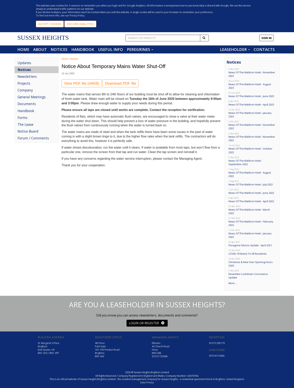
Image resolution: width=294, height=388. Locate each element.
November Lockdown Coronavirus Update (251, 274)
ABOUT (40, 49)
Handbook (26, 110)
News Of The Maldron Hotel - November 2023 (251, 73)
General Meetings (32, 97)
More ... (232, 283)
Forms (22, 117)
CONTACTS (264, 49)
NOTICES (59, 49)
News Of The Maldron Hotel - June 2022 (251, 191)
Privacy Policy (77, 15)
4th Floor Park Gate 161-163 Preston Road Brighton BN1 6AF (107, 349)
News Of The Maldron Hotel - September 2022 (251, 161)
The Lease (25, 124)
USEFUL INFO (110, 49)
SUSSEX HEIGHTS (43, 37)
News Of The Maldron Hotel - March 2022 (251, 210)
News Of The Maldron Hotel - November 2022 (251, 137)
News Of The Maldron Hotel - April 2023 (251, 103)
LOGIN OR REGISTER (146, 323)
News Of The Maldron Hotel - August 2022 (251, 173)
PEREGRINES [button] (140, 49)
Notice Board (28, 131)
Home (65, 59)
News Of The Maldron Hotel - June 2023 (251, 94)
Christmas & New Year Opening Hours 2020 (251, 262)
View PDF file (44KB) (81, 83)
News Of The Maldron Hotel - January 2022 (251, 234)
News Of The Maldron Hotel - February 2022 (251, 222)
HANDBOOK (82, 49)
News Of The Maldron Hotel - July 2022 (251, 183)
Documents (27, 103)
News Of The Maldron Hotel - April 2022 (251, 200)
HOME (23, 49)
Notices (24, 69)
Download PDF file (120, 83)
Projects (24, 83)
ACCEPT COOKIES (49, 24)
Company (25, 90)
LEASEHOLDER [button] (235, 49)
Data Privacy (147, 382)
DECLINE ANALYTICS (80, 24)
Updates (24, 62)
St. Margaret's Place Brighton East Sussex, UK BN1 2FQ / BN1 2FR (48, 348)
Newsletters (27, 76)
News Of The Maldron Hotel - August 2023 (251, 84)
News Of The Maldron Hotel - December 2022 (251, 125)
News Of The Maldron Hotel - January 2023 (251, 113)
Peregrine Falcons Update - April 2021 (251, 244)
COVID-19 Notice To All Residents (251, 252)
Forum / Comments (33, 138)
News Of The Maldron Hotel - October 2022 (251, 149)
